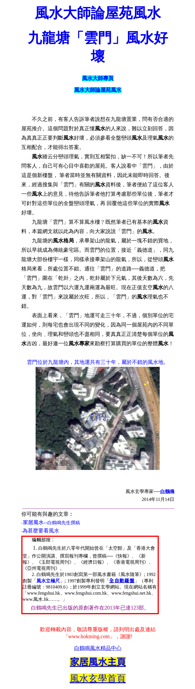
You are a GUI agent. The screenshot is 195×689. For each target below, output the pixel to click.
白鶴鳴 (167, 491)
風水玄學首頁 (98, 678)
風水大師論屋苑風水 (97, 90)
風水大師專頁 (98, 78)
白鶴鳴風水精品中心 (97, 648)
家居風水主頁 (98, 662)
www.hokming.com (89, 636)
